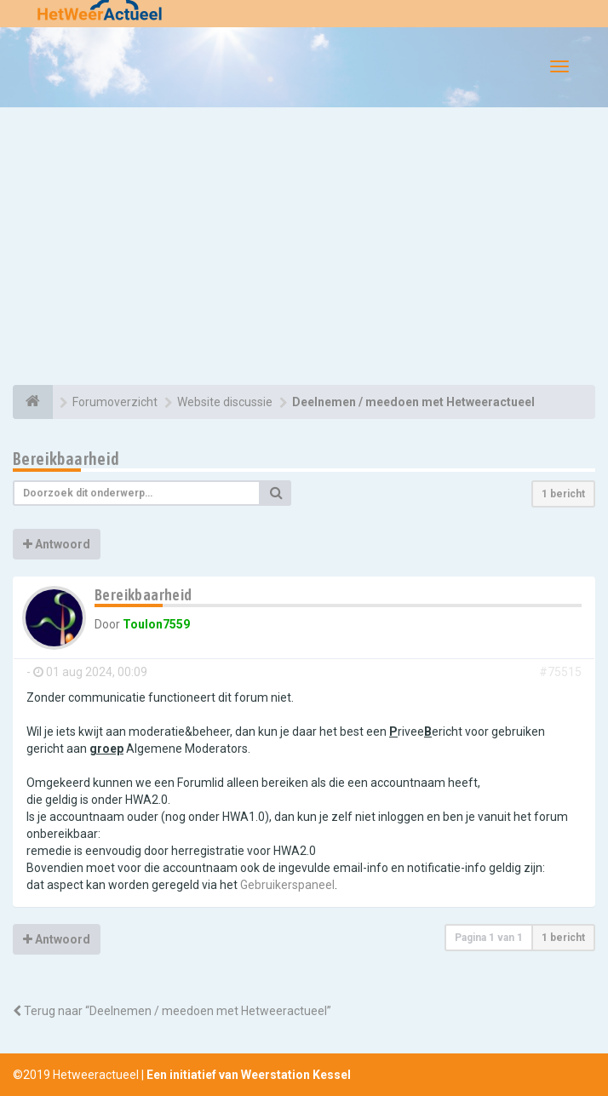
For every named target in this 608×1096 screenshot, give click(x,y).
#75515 (560, 672)
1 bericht (563, 494)
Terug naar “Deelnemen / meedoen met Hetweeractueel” (172, 1011)
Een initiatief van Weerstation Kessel (248, 1075)
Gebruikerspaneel (287, 885)
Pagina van (489, 938)
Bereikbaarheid (66, 458)
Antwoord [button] (56, 544)
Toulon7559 (156, 624)
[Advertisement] (304, 248)
